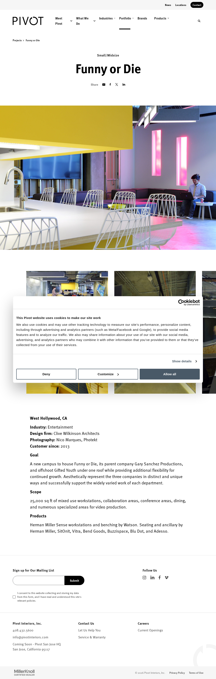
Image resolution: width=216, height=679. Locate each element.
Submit (74, 580)
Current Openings (150, 630)
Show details (182, 361)
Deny (46, 374)
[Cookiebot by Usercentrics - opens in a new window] (181, 302)
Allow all (169, 374)
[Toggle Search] (199, 21)
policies (31, 600)
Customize (108, 374)
